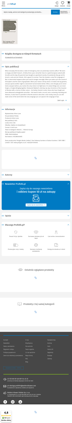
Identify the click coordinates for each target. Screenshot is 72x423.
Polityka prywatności (9, 352)
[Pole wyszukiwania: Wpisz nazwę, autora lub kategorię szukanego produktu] (26, 12)
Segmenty (50, 352)
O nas (27, 340)
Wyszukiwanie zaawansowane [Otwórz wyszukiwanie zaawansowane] (65, 12)
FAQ (26, 358)
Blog (26, 362)
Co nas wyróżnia (30, 352)
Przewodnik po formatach (13, 57)
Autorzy (49, 343)
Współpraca (29, 343)
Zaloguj (56, 4)
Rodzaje (49, 355)
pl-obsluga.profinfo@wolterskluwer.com (21, 386)
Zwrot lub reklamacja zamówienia (13, 355)
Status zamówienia (8, 346)
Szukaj (55, 12)
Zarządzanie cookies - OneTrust (13, 368)
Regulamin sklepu (8, 349)
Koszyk (68, 4)
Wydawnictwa (51, 340)
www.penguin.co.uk (20, 142)
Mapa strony (29, 355)
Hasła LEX (50, 349)
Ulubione (62, 4)
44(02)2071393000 (32, 142)
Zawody (49, 358)
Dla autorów (29, 346)
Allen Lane (15, 118)
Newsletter (6, 343)
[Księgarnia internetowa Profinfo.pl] (11, 4)
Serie (48, 346)
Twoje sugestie (29, 349)
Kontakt (5, 340)
